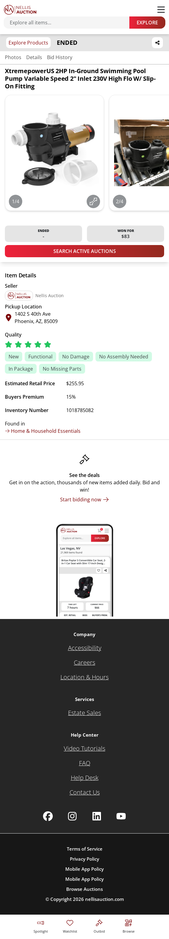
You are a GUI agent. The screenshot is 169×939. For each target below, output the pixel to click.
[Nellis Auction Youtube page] (121, 816)
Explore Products (28, 42)
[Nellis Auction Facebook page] (48, 816)
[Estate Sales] (84, 713)
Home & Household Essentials (43, 431)
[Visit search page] (128, 925)
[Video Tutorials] (84, 748)
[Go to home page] (20, 10)
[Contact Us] (85, 792)
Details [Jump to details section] (34, 57)
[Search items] (69, 22)
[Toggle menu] (161, 9)
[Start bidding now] (84, 499)
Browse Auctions (84, 889)
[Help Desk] (85, 778)
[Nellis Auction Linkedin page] (97, 816)
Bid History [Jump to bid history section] (59, 57)
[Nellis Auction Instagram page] (72, 816)
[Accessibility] (84, 648)
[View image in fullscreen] (93, 201)
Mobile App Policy (84, 869)
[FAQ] (84, 763)
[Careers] (84, 662)
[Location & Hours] (84, 677)
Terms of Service (84, 849)
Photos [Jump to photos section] (13, 57)
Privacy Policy (84, 859)
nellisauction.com (104, 899)
